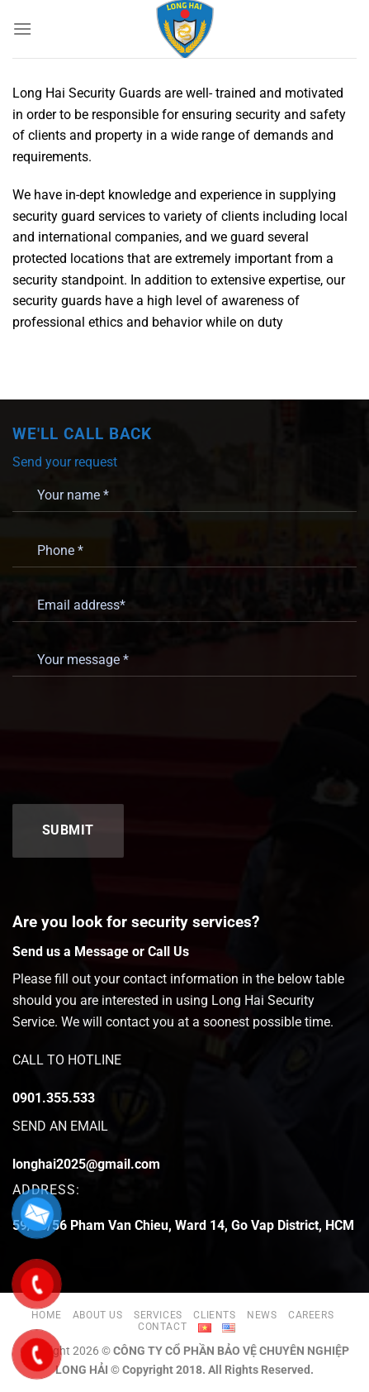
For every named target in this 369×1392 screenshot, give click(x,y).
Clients (214, 1315)
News (262, 1315)
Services (158, 1315)
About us (98, 1315)
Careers (311, 1315)
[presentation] (137, 738)
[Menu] (22, 28)
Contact (162, 1326)
